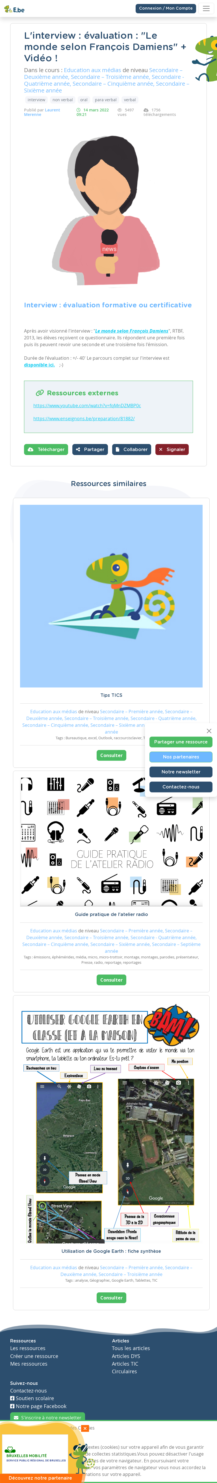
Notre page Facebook (38, 1406)
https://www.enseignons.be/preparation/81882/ (84, 418)
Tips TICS (111, 695)
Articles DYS (126, 1356)
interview (36, 99)
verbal (130, 99)
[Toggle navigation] (206, 8)
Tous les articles (131, 1348)
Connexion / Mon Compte (166, 8)
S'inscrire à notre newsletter (47, 1417)
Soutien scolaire (32, 1398)
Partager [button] (90, 449)
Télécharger (46, 449)
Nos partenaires (181, 757)
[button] (131, 449)
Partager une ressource (181, 742)
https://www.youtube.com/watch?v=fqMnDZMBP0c (87, 405)
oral (84, 99)
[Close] (209, 731)
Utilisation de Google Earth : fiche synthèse (111, 1251)
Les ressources (27, 1348)
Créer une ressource (34, 1356)
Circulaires (124, 1371)
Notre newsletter (181, 772)
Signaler (172, 449)
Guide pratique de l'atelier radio (111, 914)
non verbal (63, 99)
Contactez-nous (180, 787)
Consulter (111, 755)
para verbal (106, 99)
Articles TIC (125, 1364)
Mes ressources (28, 1364)
